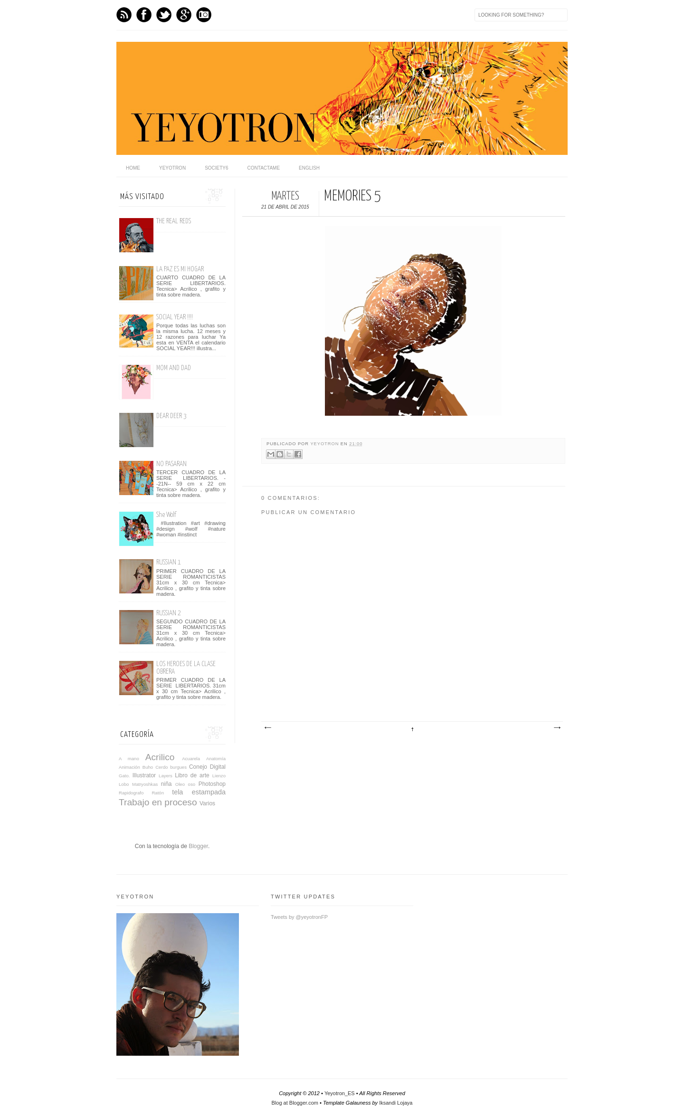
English (309, 168)
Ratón (158, 792)
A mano (129, 758)
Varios (207, 803)
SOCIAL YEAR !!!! (174, 317)
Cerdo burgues (171, 767)
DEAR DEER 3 (171, 416)
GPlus (183, 14)
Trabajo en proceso (158, 802)
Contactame (263, 168)
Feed (124, 14)
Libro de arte (192, 775)
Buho (147, 767)
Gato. (124, 775)
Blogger (198, 846)
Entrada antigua (557, 728)
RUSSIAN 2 (168, 613)
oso (191, 784)
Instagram (203, 14)
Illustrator (144, 775)
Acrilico (160, 757)
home (133, 168)
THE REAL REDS (173, 221)
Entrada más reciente (267, 728)
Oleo (180, 784)
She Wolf (166, 514)
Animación (129, 767)
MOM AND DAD (173, 368)
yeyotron (325, 443)
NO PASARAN (171, 464)
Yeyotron (172, 168)
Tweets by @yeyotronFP (299, 917)
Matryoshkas (145, 784)
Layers (165, 775)
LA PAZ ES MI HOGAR (180, 269)
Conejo (198, 767)
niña (166, 784)
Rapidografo (131, 792)
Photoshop (212, 784)
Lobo (124, 784)
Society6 (216, 168)
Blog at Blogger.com (295, 1103)
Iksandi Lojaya (395, 1103)
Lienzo (219, 775)
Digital (218, 767)
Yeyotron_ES (339, 1093)
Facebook (144, 14)
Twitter (163, 14)
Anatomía (216, 758)
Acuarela (191, 758)
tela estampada (199, 792)
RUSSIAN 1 (168, 562)
